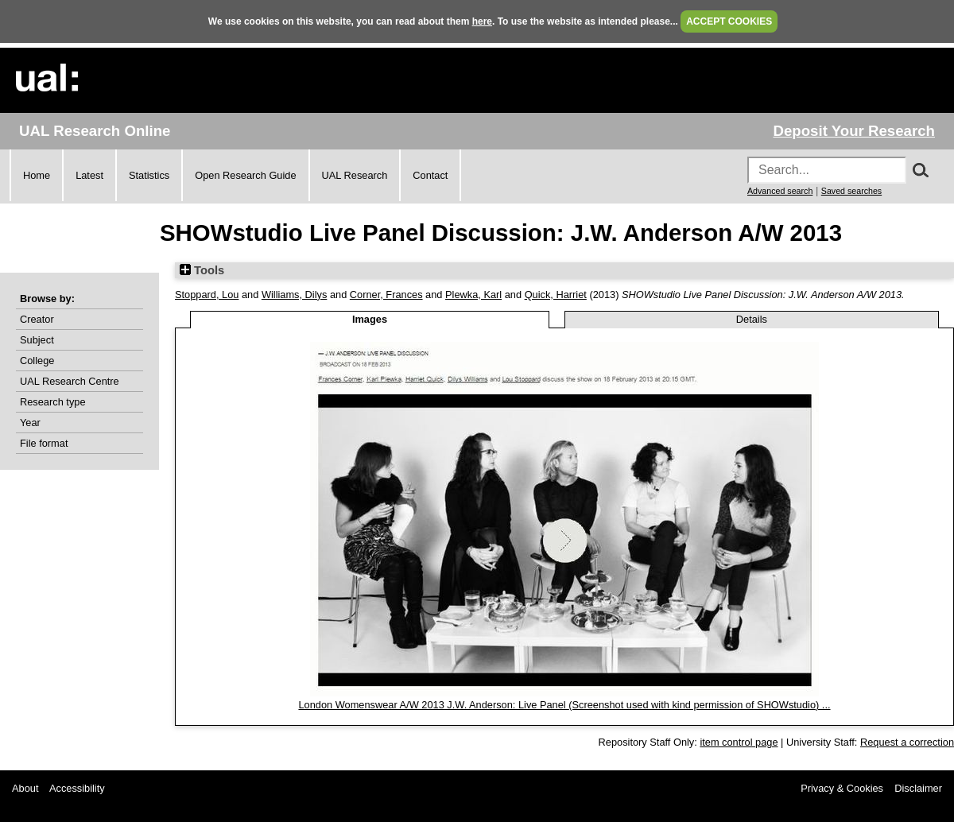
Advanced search (779, 191)
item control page (739, 742)
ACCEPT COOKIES (729, 21)
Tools (202, 270)
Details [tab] (751, 319)
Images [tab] (369, 319)
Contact (430, 175)
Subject (37, 340)
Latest (89, 175)
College (37, 360)
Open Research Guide (245, 175)
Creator (37, 319)
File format (44, 443)
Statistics (149, 175)
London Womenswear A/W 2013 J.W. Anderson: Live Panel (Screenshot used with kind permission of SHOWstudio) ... (564, 705)
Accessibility (77, 788)
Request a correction (907, 742)
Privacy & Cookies (842, 788)
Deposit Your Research (854, 130)
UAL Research (355, 175)
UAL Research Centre (69, 381)
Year (30, 422)
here (482, 21)
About (25, 788)
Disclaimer (918, 788)
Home (36, 175)
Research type (53, 402)
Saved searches (851, 191)
